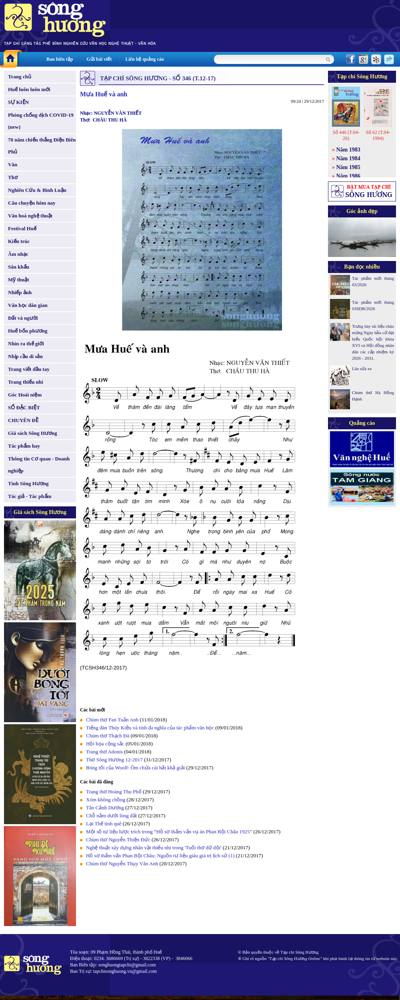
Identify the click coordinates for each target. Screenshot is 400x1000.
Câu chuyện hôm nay (32, 203)
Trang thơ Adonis (104, 752)
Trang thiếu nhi (25, 382)
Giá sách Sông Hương (32, 433)
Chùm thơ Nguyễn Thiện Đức (118, 840)
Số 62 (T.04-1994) (378, 135)
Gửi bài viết (99, 59)
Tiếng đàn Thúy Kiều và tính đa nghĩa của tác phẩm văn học (150, 728)
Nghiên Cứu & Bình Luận (37, 190)
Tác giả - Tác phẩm (29, 496)
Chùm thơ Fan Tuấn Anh (112, 720)
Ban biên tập (59, 59)
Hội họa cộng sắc (105, 744)
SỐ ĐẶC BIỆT (24, 407)
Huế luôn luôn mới (29, 89)
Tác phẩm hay (24, 446)
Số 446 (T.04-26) (345, 135)
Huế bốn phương (28, 331)
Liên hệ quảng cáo (144, 59)
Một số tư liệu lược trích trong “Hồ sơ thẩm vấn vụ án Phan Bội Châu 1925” (169, 832)
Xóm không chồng (105, 800)
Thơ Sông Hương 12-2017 (114, 760)
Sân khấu (18, 267)
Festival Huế (22, 228)
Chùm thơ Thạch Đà (107, 736)
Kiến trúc (19, 241)
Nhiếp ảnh (20, 292)
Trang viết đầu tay (29, 369)
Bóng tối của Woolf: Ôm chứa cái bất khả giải (135, 768)
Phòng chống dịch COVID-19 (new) (41, 121)
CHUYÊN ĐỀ (23, 420)
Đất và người (23, 318)
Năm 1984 (348, 158)
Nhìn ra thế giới (26, 344)
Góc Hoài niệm (25, 395)
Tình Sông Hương (28, 483)
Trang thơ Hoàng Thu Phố (114, 792)
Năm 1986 (348, 176)
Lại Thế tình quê (104, 824)
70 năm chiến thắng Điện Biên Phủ (42, 146)
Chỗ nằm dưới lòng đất (111, 816)
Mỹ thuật (18, 280)
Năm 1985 (348, 167)
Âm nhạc (18, 254)
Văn (12, 164)
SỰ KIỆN (18, 102)
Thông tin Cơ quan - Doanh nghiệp (39, 465)
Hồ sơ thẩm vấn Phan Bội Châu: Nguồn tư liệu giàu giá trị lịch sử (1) (160, 856)
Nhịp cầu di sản (25, 356)
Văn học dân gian (28, 305)
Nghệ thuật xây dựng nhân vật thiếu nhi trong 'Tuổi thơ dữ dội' (154, 848)
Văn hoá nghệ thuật (30, 216)
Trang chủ (19, 77)
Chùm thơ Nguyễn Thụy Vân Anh (122, 864)
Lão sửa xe (362, 368)
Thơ (13, 177)
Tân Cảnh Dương (105, 808)
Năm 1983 (348, 150)
